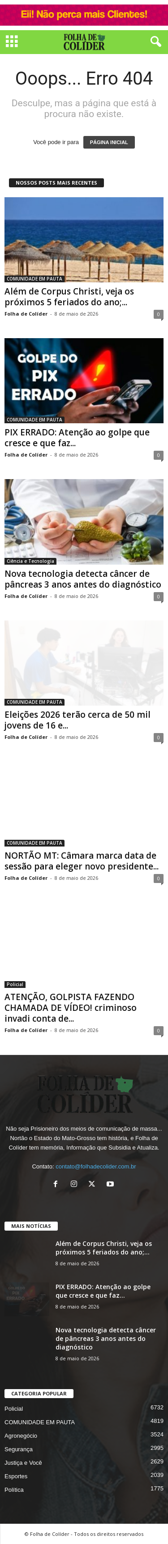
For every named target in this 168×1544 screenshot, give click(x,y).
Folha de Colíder (25, 313)
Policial (15, 984)
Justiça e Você (23, 1462)
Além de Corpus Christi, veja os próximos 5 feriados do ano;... (69, 296)
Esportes (15, 1476)
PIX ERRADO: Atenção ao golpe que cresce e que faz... (77, 437)
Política (14, 1489)
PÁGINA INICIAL (109, 142)
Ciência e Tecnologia (30, 561)
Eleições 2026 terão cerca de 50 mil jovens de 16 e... (77, 720)
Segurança (18, 1449)
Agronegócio (20, 1435)
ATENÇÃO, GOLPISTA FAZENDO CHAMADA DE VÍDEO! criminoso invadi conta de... (70, 1007)
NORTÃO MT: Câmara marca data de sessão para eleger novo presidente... (81, 861)
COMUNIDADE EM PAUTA (34, 279)
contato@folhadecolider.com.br (96, 1166)
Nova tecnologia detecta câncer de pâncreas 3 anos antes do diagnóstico (82, 579)
